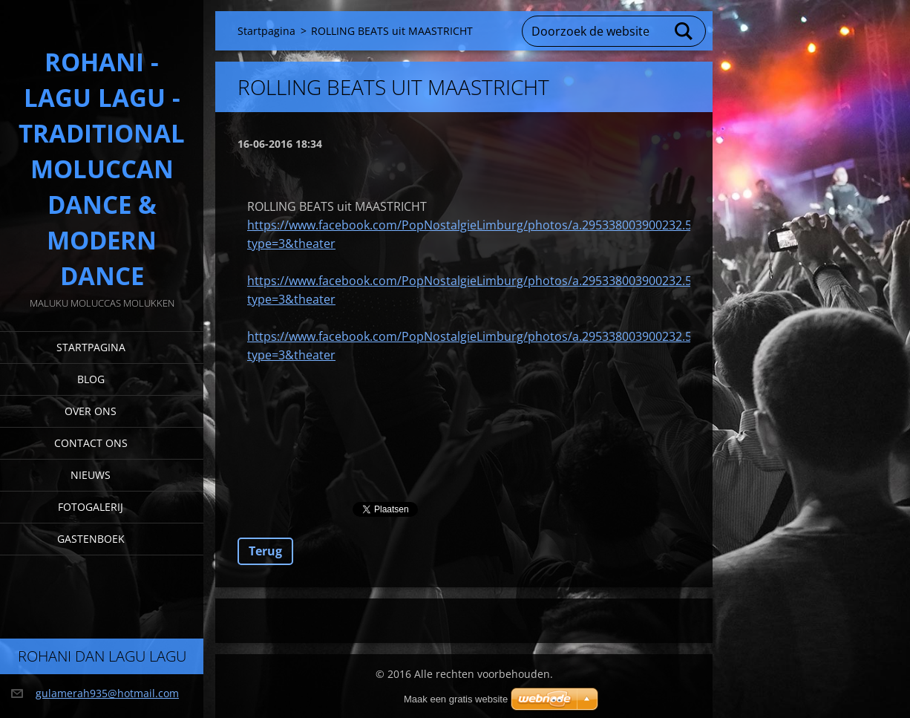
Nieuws (91, 475)
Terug (265, 551)
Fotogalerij (90, 507)
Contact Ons (91, 443)
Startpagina (90, 347)
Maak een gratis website (456, 699)
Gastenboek (91, 539)
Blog (91, 379)
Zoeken (684, 31)
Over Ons (91, 411)
